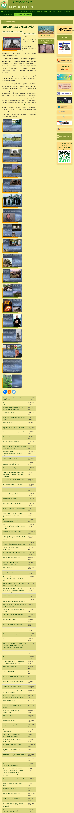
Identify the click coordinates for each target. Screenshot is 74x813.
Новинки (32, 11)
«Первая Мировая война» (11, 275)
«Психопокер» (7, 261)
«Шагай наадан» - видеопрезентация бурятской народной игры (12, 291)
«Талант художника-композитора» (14, 477)
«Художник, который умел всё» (13, 524)
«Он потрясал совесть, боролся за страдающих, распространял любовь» (14, 659)
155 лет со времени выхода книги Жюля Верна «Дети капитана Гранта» (14, 376)
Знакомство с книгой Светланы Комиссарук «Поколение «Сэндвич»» (13, 353)
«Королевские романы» (10, 433)
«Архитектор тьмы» (9, 597)
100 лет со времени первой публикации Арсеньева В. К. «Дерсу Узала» (14, 365)
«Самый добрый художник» (12, 370)
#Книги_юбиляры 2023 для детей (14, 332)
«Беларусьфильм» (8, 653)
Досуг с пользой (6, 14)
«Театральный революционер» (13, 453)
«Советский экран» (9, 251)
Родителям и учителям (44, 11)
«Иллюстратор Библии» (10, 337)
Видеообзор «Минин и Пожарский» (14, 716)
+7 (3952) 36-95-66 (22, 2)
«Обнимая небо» (8, 553)
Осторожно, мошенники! (23, 14)
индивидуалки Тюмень (22, 105)
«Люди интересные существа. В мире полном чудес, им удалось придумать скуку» (13, 428)
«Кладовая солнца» (9, 539)
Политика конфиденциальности (59, 795)
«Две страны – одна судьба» (12, 472)
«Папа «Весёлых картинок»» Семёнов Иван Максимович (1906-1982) (14, 417)
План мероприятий (21, 11)
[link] (37, 22)
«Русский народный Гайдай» (12, 583)
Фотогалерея (57, 11)
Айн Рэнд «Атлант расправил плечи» (14, 689)
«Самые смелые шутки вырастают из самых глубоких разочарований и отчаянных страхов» (14, 705)
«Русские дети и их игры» (11, 280)
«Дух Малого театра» (9, 458)
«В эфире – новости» (9, 627)
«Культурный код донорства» (12, 739)
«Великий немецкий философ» (13, 519)
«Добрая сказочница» (10, 698)
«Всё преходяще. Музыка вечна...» (14, 306)
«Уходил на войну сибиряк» (11, 563)
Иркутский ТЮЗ (8, 405)
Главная (2, 11)
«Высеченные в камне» (10, 664)
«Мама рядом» (7, 669)
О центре (8, 11)
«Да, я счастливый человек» (12, 342)
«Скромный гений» (9, 730)
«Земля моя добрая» (9, 684)
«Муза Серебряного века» (11, 749)
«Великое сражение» (9, 327)
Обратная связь (54, 798)
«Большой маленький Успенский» (13, 617)
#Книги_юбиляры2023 (10, 510)
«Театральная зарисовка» (11, 490)
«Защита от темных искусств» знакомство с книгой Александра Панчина (14, 711)
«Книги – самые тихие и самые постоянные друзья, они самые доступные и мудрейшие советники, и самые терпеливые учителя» (13, 610)
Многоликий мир (45, 35)
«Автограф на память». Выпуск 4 (13, 632)
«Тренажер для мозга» (10, 296)
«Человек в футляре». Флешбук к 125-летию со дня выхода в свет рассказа (13, 312)
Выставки (67, 11)
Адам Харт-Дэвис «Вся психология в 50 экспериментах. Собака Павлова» (14, 643)
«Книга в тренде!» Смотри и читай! (14, 347)
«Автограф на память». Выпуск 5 (13, 396)
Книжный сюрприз (9, 467)
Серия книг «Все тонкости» (11, 637)
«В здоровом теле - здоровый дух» (14, 391)
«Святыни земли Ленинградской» (14, 270)
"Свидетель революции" (10, 735)
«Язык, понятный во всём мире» (13, 462)
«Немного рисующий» (10, 505)
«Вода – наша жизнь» (9, 495)
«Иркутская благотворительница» (14, 744)
